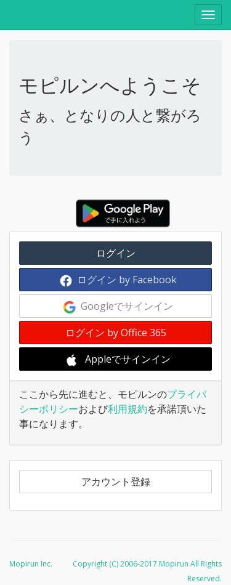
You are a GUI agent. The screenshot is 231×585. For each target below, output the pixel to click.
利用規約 (127, 409)
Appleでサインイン (118, 359)
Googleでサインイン (118, 306)
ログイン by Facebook (118, 280)
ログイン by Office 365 (115, 332)
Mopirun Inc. (30, 564)
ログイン (116, 253)
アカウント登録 (115, 481)
